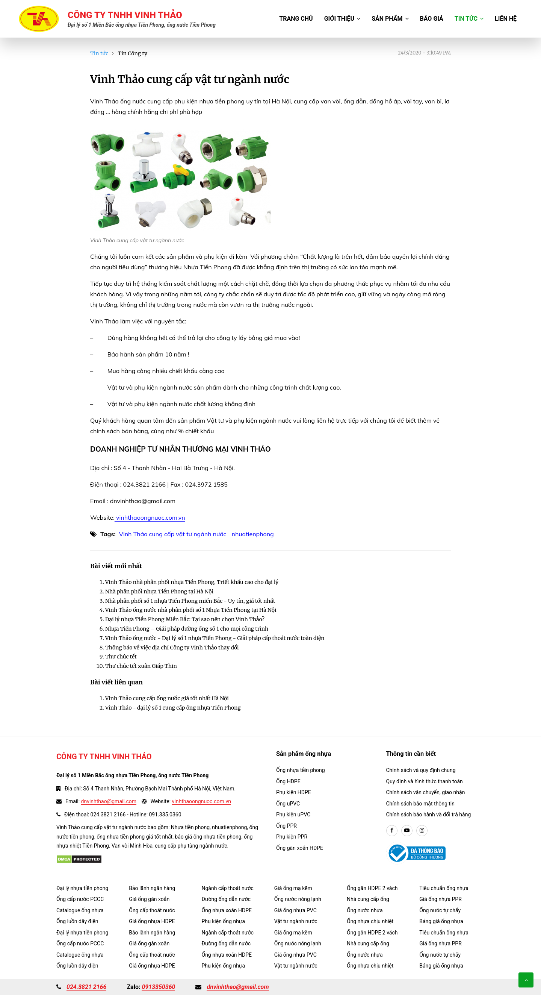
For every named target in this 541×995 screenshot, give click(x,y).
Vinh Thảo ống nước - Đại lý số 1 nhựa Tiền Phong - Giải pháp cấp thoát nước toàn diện (215, 638)
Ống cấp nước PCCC (80, 899)
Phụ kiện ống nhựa (223, 921)
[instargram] (422, 830)
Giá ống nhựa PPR (440, 899)
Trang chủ (296, 18)
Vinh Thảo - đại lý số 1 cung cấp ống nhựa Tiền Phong (173, 707)
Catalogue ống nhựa (80, 910)
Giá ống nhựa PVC (295, 910)
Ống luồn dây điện (77, 921)
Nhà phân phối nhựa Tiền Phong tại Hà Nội (159, 591)
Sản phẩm (390, 18)
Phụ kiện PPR (291, 837)
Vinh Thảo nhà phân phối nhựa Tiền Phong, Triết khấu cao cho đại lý (191, 582)
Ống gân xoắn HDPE (299, 848)
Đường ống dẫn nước (226, 899)
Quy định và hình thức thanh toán (424, 781)
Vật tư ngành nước (295, 921)
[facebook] (391, 830)
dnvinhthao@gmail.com (109, 801)
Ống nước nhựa (365, 910)
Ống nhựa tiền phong (300, 770)
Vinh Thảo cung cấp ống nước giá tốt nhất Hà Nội (167, 698)
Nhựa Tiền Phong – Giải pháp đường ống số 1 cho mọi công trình (186, 628)
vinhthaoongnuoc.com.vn (150, 517)
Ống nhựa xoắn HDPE (227, 910)
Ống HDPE (288, 781)
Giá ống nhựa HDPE (152, 921)
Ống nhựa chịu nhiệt (370, 921)
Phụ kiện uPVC (293, 814)
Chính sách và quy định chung (421, 770)
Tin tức (469, 18)
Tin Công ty (132, 53)
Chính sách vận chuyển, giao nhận (425, 792)
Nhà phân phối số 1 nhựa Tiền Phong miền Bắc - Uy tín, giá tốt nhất (190, 601)
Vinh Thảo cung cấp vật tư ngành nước (173, 534)
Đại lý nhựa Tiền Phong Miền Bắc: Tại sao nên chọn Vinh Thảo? (184, 619)
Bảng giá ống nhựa (441, 921)
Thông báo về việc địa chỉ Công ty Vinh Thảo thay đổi (172, 647)
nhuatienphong (253, 534)
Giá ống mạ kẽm (293, 888)
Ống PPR (286, 826)
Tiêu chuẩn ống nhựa (443, 888)
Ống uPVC (288, 804)
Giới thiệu (342, 18)
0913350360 (158, 986)
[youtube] (407, 830)
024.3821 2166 (86, 986)
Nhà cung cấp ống (368, 899)
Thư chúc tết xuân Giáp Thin (141, 666)
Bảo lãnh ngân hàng (152, 888)
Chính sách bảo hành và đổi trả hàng (428, 814)
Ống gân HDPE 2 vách (372, 888)
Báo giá (431, 18)
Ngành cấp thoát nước (228, 888)
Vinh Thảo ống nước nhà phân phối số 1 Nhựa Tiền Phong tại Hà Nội (190, 610)
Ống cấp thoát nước (152, 910)
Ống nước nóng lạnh (297, 899)
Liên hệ (506, 18)
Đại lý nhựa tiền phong (82, 888)
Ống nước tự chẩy (440, 910)
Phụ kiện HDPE (293, 792)
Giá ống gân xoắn (149, 899)
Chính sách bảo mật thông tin (420, 804)
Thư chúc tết (121, 656)
